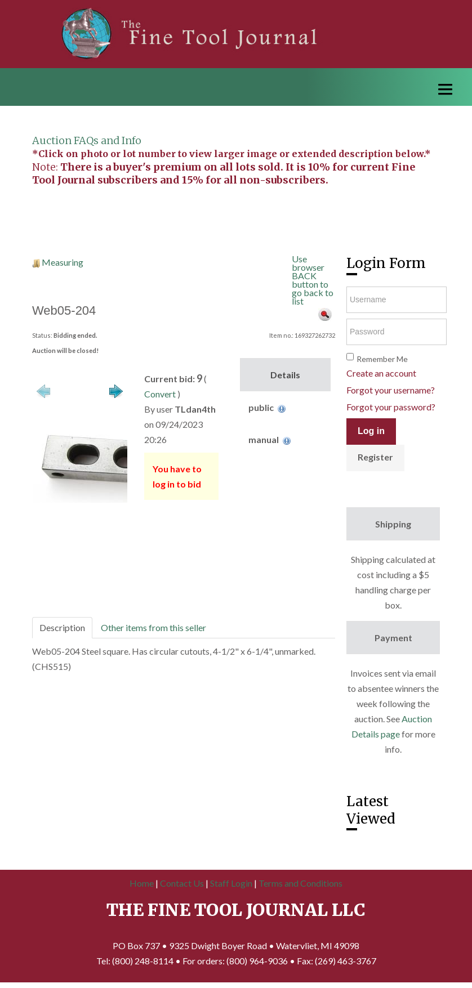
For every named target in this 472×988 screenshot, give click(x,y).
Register (375, 456)
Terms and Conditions (300, 883)
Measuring (62, 262)
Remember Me (382, 359)
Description (62, 627)
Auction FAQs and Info (86, 140)
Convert (160, 393)
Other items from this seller (153, 627)
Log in (371, 431)
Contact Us (182, 883)
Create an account (381, 373)
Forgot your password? (390, 406)
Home (142, 883)
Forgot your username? (390, 390)
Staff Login (231, 883)
